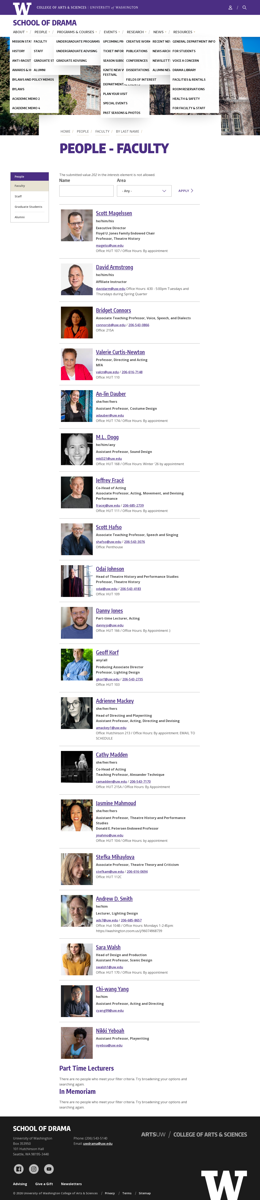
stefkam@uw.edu (110, 871)
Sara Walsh (108, 947)
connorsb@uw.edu (111, 325)
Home (65, 131)
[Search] (244, 7)
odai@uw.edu (106, 589)
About (19, 32)
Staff (18, 196)
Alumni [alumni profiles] (20, 217)
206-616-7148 (132, 372)
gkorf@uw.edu (107, 679)
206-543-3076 (134, 541)
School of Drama (45, 22)
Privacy (110, 1193)
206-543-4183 (130, 589)
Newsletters (71, 1184)
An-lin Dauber (111, 393)
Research (135, 32)
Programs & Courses (75, 32)
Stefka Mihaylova (115, 856)
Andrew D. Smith (114, 898)
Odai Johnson (110, 568)
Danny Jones (109, 610)
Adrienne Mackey (115, 700)
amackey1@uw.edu (111, 728)
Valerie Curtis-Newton (120, 352)
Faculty (102, 131)
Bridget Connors (113, 310)
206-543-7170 (140, 781)
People (41, 32)
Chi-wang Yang (112, 988)
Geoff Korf (107, 652)
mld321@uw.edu (109, 458)
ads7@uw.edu (107, 920)
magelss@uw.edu (109, 245)
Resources (182, 32)
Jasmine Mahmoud (116, 803)
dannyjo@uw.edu (109, 625)
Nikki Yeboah (110, 1030)
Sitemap (145, 1193)
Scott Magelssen (114, 213)
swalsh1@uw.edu (109, 967)
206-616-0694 (137, 871)
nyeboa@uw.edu (109, 1045)
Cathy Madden (112, 754)
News (158, 32)
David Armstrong (114, 267)
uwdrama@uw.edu (97, 1143)
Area (121, 180)
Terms (126, 1193)
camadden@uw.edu (111, 781)
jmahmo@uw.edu (109, 835)
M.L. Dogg (107, 437)
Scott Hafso (109, 527)
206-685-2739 (133, 505)
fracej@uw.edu (108, 505)
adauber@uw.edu (110, 415)
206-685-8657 (131, 920)
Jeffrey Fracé (110, 480)
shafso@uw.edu (108, 541)
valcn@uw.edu (107, 372)
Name (64, 180)
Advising (20, 1184)
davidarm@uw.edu (110, 288)
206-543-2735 (132, 679)
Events (110, 32)
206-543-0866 (138, 325)
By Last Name (127, 131)
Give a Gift (44, 1184)
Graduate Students (28, 207)
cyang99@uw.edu (110, 1010)
